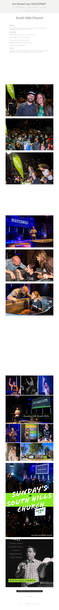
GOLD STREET (32, 7)
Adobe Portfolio (31, 606)
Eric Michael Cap (19, 7)
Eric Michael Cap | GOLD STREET (29, 4)
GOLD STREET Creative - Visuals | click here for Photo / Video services (29, 591)
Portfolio (43, 7)
